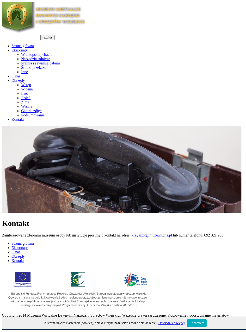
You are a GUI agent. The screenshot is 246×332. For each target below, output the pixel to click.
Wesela (26, 106)
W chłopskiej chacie (36, 54)
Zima (25, 102)
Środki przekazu (33, 67)
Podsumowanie (33, 115)
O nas (16, 76)
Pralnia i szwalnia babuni (40, 63)
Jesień (26, 98)
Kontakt (18, 119)
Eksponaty (20, 50)
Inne (24, 72)
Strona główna (23, 46)
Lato (24, 93)
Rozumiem (197, 323)
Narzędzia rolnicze (35, 59)
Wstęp (26, 85)
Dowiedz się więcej (171, 323)
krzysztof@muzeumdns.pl (152, 235)
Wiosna (27, 89)
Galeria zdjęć (31, 111)
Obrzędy (18, 80)
